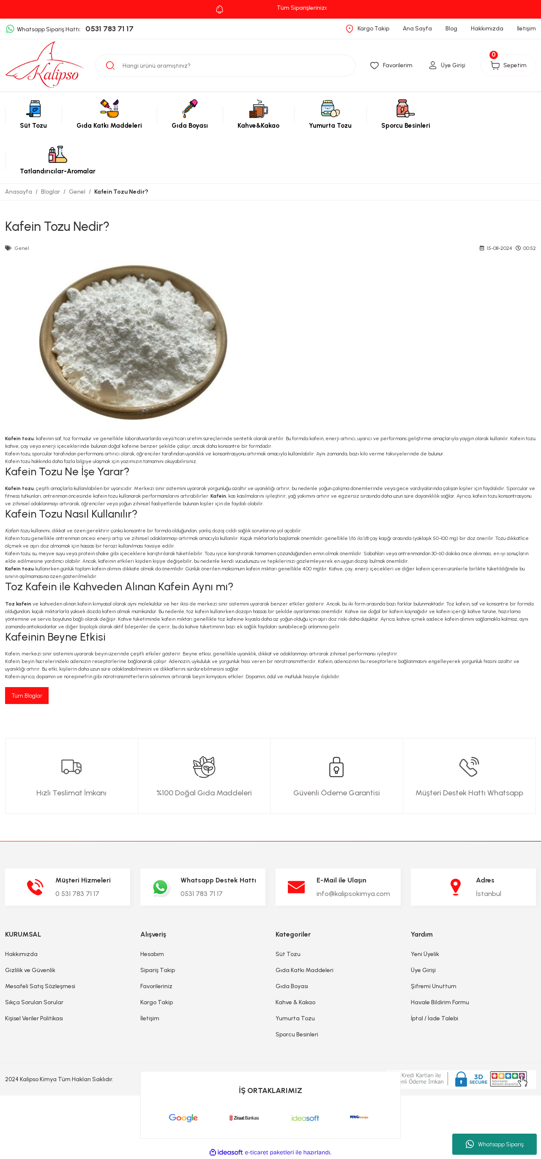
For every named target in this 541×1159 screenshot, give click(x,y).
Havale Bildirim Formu (440, 1002)
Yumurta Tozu (295, 1018)
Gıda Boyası (292, 986)
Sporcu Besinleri (297, 1034)
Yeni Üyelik (425, 954)
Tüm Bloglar (27, 695)
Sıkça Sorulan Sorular (34, 1002)
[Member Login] (441, 65)
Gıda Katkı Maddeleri (304, 970)
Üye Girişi (423, 970)
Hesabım (152, 954)
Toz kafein (18, 604)
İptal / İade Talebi (434, 1018)
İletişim (149, 1018)
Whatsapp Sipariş (495, 1144)
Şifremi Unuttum (433, 986)
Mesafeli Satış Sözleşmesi (40, 986)
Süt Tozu (288, 954)
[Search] (225, 66)
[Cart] (505, 66)
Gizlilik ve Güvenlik (30, 970)
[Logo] (45, 65)
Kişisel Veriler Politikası (34, 1018)
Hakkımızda (21, 954)
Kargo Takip (156, 1002)
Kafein (218, 496)
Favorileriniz (156, 986)
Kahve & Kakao (295, 1002)
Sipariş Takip (157, 970)
